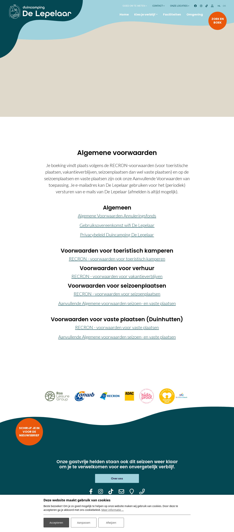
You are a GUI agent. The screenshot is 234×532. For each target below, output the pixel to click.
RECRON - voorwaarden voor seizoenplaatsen (117, 293)
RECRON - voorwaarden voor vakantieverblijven (117, 276)
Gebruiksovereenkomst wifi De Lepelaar (117, 225)
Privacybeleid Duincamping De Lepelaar (117, 234)
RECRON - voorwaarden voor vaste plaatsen (117, 327)
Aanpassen (83, 522)
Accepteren (56, 522)
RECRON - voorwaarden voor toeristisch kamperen (117, 258)
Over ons (117, 478)
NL (219, 5)
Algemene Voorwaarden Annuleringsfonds (117, 215)
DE (224, 5)
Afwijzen (111, 522)
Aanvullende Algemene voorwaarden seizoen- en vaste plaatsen (117, 303)
